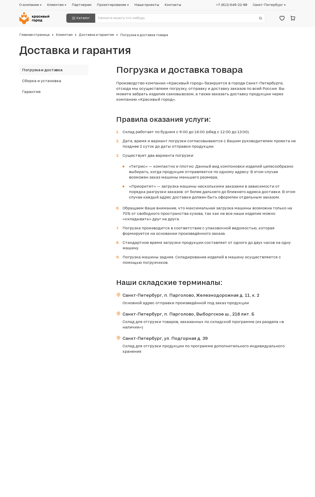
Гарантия (31, 92)
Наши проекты (146, 5)
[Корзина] (293, 18)
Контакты (173, 5)
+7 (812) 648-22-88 (231, 5)
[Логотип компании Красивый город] (35, 18)
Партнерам (81, 5)
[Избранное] (282, 18)
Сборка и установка (41, 81)
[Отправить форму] (260, 18)
